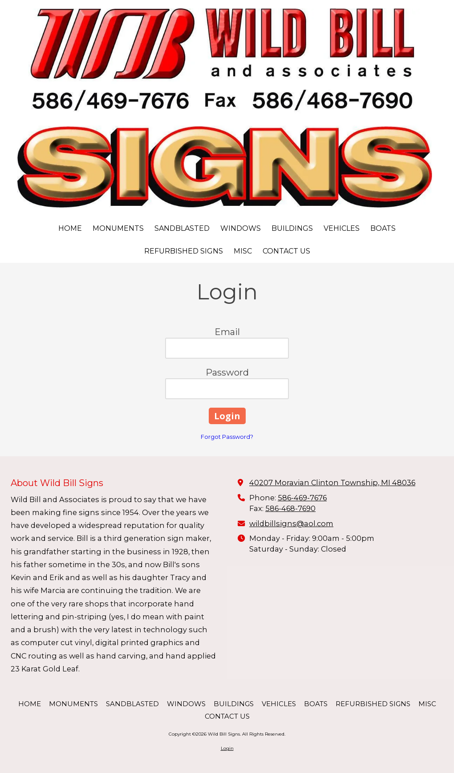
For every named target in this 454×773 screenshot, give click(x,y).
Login (227, 748)
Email (227, 332)
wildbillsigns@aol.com (291, 523)
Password (227, 372)
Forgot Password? (227, 436)
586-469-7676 (302, 497)
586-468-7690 (290, 508)
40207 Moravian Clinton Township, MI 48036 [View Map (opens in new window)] (332, 482)
